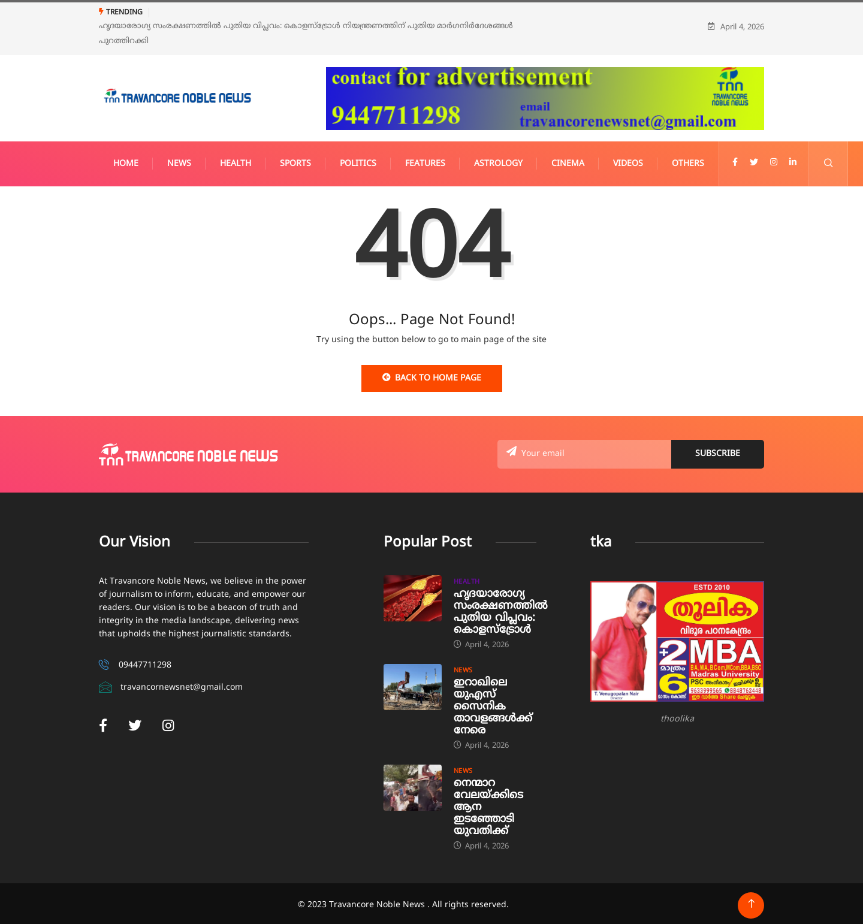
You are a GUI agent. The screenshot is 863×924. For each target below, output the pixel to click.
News (179, 160)
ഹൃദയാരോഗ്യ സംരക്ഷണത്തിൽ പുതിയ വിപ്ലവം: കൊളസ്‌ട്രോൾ (501, 608)
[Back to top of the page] (751, 900)
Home (125, 160)
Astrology (498, 160)
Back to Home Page (431, 374)
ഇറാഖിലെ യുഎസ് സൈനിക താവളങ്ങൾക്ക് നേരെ (493, 703)
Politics (358, 160)
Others (688, 160)
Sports (295, 160)
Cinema (567, 160)
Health (235, 160)
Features (425, 160)
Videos (628, 160)
